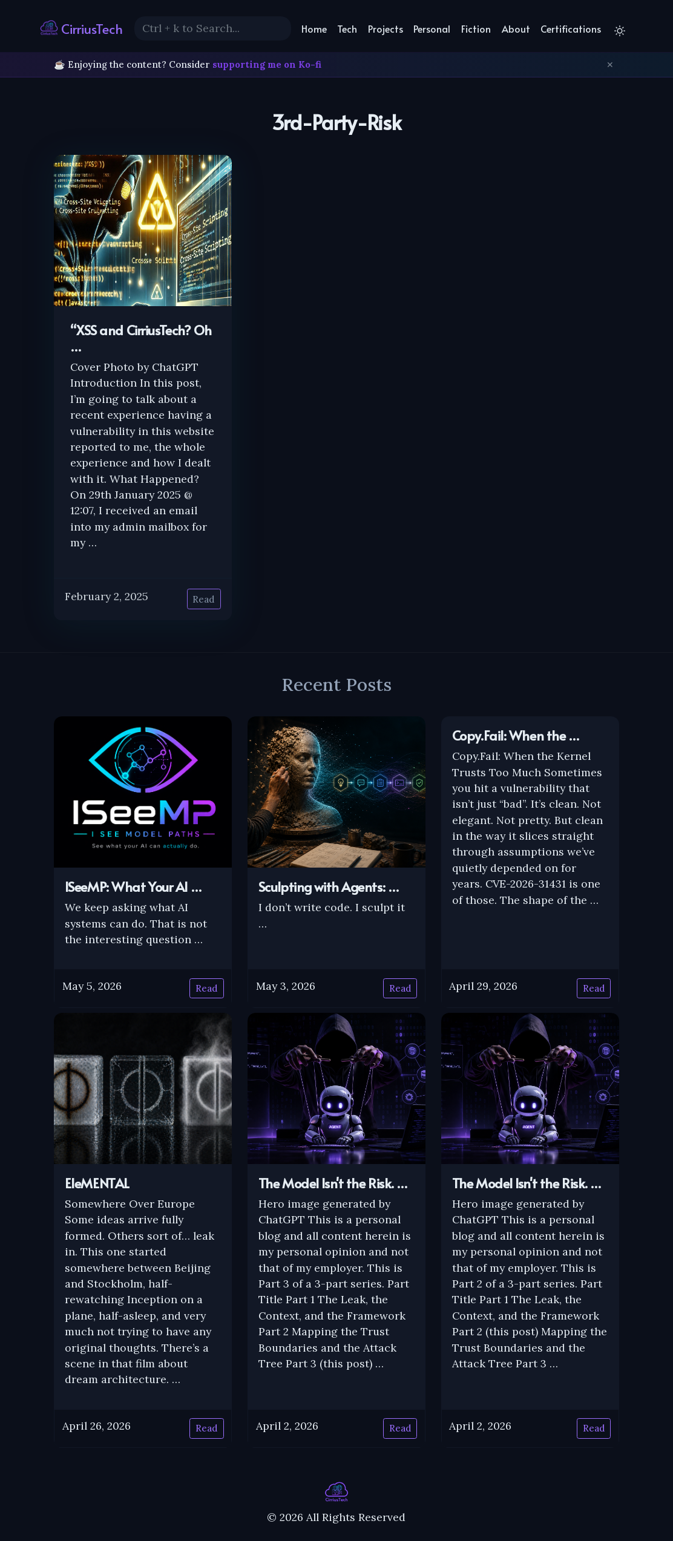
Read (203, 599)
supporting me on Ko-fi (266, 64)
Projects (385, 28)
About (516, 28)
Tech (347, 28)
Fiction (476, 28)
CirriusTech (81, 28)
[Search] (213, 28)
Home (314, 28)
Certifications (570, 28)
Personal (431, 28)
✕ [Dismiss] (610, 64)
